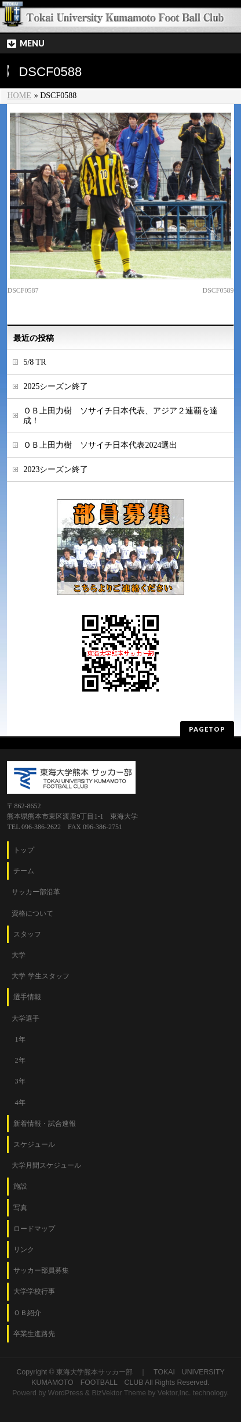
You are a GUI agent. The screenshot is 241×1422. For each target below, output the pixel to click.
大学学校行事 (34, 1291)
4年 (19, 1103)
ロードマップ (34, 1229)
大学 (18, 955)
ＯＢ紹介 (27, 1313)
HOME (19, 95)
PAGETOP (207, 729)
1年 (19, 1039)
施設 (20, 1186)
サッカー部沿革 (36, 892)
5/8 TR (34, 362)
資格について (32, 913)
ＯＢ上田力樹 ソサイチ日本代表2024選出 (100, 445)
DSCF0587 (22, 290)
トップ (23, 850)
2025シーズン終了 (55, 386)
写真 (20, 1208)
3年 (19, 1081)
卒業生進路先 (34, 1334)
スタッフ (27, 934)
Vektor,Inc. (174, 1393)
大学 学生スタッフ (40, 976)
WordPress (65, 1393)
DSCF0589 (217, 290)
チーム (23, 871)
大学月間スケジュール (46, 1165)
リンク (23, 1249)
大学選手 (25, 1018)
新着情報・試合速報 (44, 1123)
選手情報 (27, 997)
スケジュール (34, 1144)
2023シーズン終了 (55, 469)
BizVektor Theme (119, 1393)
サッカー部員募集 (41, 1270)
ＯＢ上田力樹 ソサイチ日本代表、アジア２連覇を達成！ (120, 415)
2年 (19, 1060)
